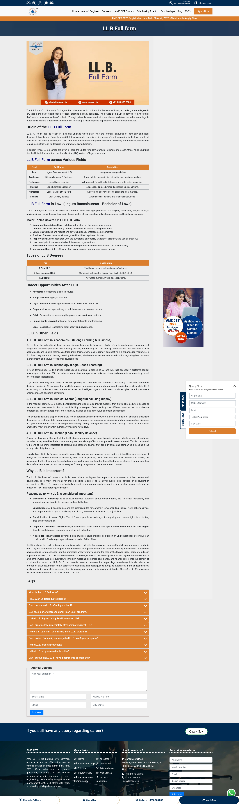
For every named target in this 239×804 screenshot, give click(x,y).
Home (76, 11)
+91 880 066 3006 (133, 774)
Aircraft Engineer (90, 11)
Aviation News (105, 768)
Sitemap (80, 768)
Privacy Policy (83, 773)
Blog (179, 11)
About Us (102, 759)
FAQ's (188, 11)
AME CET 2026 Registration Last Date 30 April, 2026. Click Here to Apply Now (162, 18)
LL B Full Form (59, 127)
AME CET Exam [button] (123, 11)
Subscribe (176, 794)
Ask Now (36, 712)
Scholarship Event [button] (147, 11)
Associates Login (85, 763)
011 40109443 (131, 777)
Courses (106, 11)
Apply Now (203, 11)
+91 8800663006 (179, 3)
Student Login (203, 3)
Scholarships (168, 11)
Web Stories (104, 773)
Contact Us (103, 763)
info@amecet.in (130, 781)
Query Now (196, 731)
